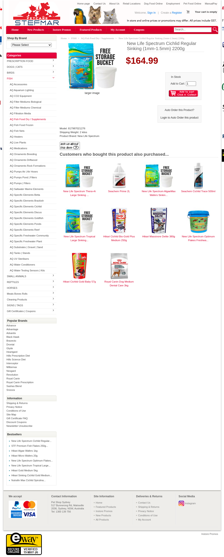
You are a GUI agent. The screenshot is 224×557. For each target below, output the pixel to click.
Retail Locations (131, 3)
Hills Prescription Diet (18, 355)
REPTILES (13, 282)
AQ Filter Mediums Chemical (25, 107)
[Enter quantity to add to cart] (191, 83)
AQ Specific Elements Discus (26, 212)
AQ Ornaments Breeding (23, 154)
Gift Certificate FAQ (17, 418)
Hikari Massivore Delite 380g (158, 236)
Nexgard (11, 371)
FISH (10, 78)
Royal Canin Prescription (20, 382)
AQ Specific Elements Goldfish (26, 218)
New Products (35, 29)
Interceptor (12, 363)
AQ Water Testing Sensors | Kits (27, 270)
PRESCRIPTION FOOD (20, 61)
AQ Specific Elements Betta (25, 194)
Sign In (151, 12)
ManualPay (211, 3)
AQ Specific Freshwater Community (29, 235)
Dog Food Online (153, 3)
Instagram (190, 503)
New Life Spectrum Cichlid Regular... (31, 441)
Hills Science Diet (16, 359)
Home (15, 29)
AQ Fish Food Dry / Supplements (28, 119)
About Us (114, 3)
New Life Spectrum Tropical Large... (31, 465)
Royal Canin (13, 378)
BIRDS (11, 72)
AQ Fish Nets (17, 131)
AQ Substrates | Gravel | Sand (26, 247)
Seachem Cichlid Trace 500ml (198, 191)
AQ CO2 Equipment (21, 96)
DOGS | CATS (15, 67)
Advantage (12, 329)
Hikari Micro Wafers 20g (24, 455)
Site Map (11, 414)
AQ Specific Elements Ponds (25, 224)
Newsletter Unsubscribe (19, 426)
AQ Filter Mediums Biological (25, 101)
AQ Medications (18, 148)
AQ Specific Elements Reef (25, 229)
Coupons (139, 29)
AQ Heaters (16, 136)
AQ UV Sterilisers (19, 258)
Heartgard (11, 352)
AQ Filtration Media (20, 113)
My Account (118, 29)
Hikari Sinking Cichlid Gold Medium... (31, 475)
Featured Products (91, 29)
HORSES (12, 288)
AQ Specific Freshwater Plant (26, 241)
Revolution (12, 374)
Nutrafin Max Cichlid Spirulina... (28, 480)
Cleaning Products (17, 299)
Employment (173, 3)
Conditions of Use (16, 410)
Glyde (9, 348)
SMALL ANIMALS (16, 276)
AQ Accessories (18, 84)
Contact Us (100, 3)
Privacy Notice (14, 407)
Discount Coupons (16, 422)
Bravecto (11, 340)
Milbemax (11, 367)
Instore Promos (62, 29)
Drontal (10, 344)
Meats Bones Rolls (17, 293)
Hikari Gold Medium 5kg (24, 470)
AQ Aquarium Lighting (22, 90)
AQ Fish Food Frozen (21, 125)
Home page (83, 3)
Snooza (10, 390)
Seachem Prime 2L (119, 191)
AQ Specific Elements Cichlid (26, 206)
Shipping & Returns (17, 403)
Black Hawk (12, 337)
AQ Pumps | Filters (20, 183)
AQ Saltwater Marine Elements (26, 189)
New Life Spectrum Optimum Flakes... (32, 460)
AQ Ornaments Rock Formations (28, 165)
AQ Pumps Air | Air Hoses (24, 171)
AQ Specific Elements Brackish (27, 200)
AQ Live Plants (18, 142)
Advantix (11, 333)
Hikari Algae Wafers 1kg (24, 450)
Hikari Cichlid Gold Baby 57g (79, 281)
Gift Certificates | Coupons (21, 311)
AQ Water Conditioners (22, 264)
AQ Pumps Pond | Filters (23, 177)
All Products (102, 519)
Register (177, 12)
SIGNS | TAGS (15, 305)
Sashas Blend (14, 386)
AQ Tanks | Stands (20, 253)
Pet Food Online (192, 3)
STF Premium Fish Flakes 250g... (29, 445)
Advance (11, 325)
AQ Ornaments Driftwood (23, 160)
